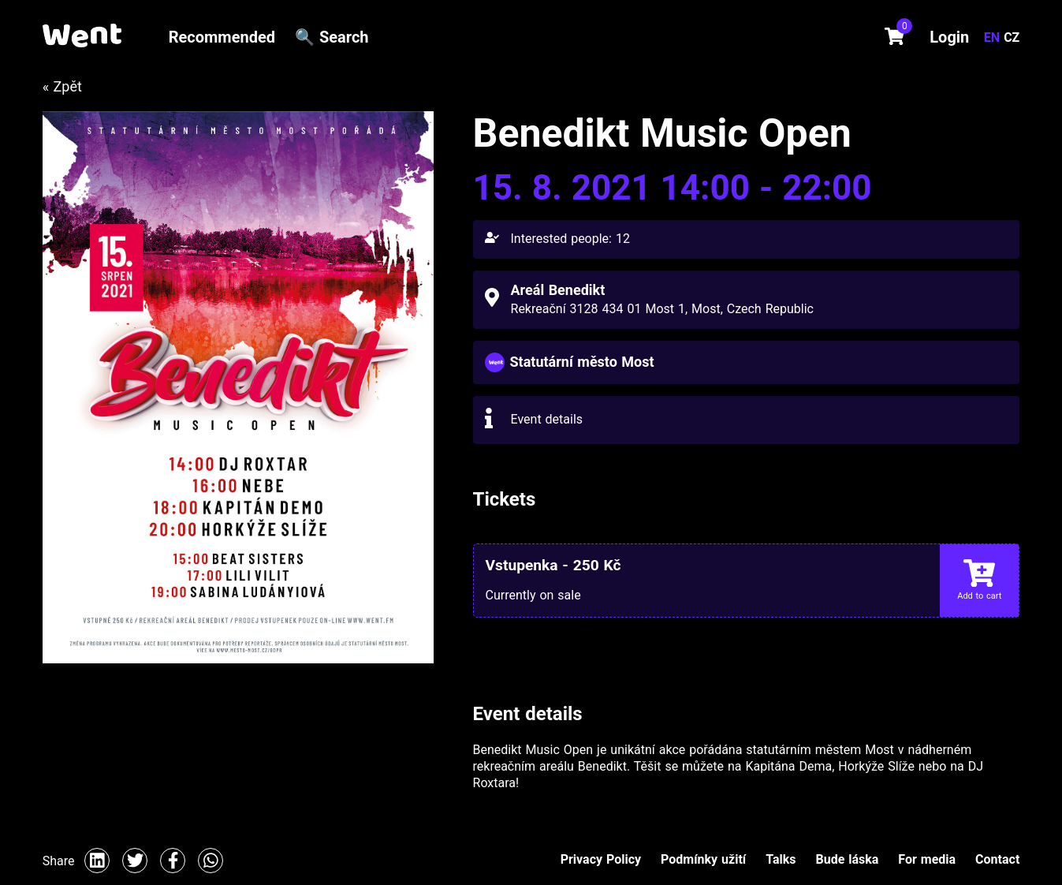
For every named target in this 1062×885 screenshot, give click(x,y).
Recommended (222, 37)
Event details (547, 419)
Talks (781, 859)
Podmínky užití (703, 859)
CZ (1011, 37)
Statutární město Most (582, 361)
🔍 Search (332, 37)
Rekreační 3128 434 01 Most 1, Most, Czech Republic (662, 308)
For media (927, 859)
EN (994, 37)
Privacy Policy (601, 859)
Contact (997, 859)
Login (949, 37)
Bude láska (846, 859)
